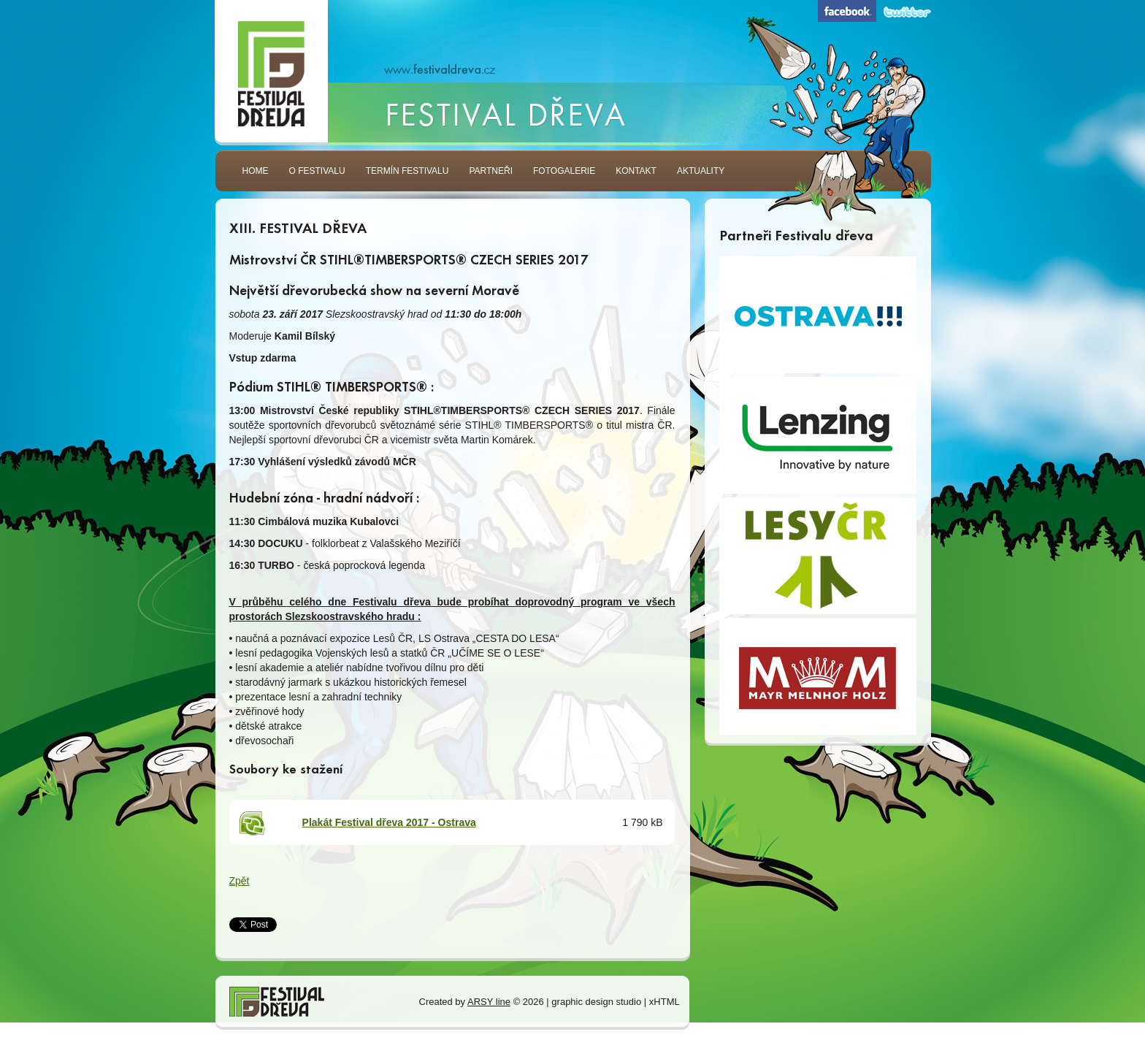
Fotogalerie (564, 176)
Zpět (239, 881)
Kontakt (636, 176)
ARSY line (488, 1001)
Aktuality (700, 176)
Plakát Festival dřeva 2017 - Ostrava (389, 822)
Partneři (490, 176)
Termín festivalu (407, 176)
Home (256, 176)
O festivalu (317, 176)
